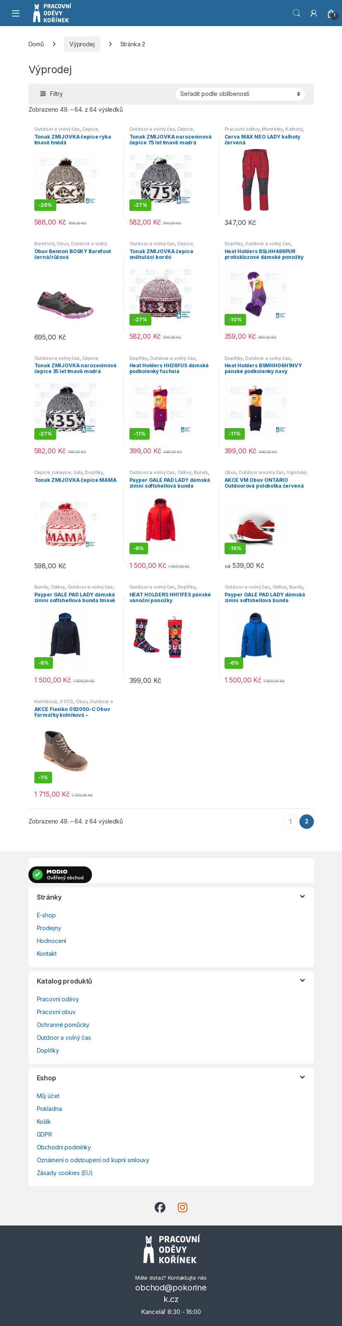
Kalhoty (294, 129)
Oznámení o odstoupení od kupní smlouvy (93, 1159)
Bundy (201, 472)
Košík (44, 1121)
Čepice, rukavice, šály (58, 472)
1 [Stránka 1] (290, 821)
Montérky (272, 129)
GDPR (44, 1134)
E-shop (46, 915)
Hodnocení (52, 940)
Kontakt (47, 953)
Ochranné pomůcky (63, 1024)
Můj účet (48, 1095)
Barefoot (44, 244)
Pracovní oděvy (242, 129)
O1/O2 (66, 701)
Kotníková (45, 701)
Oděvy (184, 472)
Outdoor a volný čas (57, 129)
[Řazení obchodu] (240, 94)
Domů (36, 44)
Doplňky (234, 244)
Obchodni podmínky (64, 1147)
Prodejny (49, 927)
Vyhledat (296, 13)
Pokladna (49, 1108)
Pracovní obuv (56, 1011)
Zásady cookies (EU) (65, 1172)
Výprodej (82, 44)
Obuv (62, 244)
